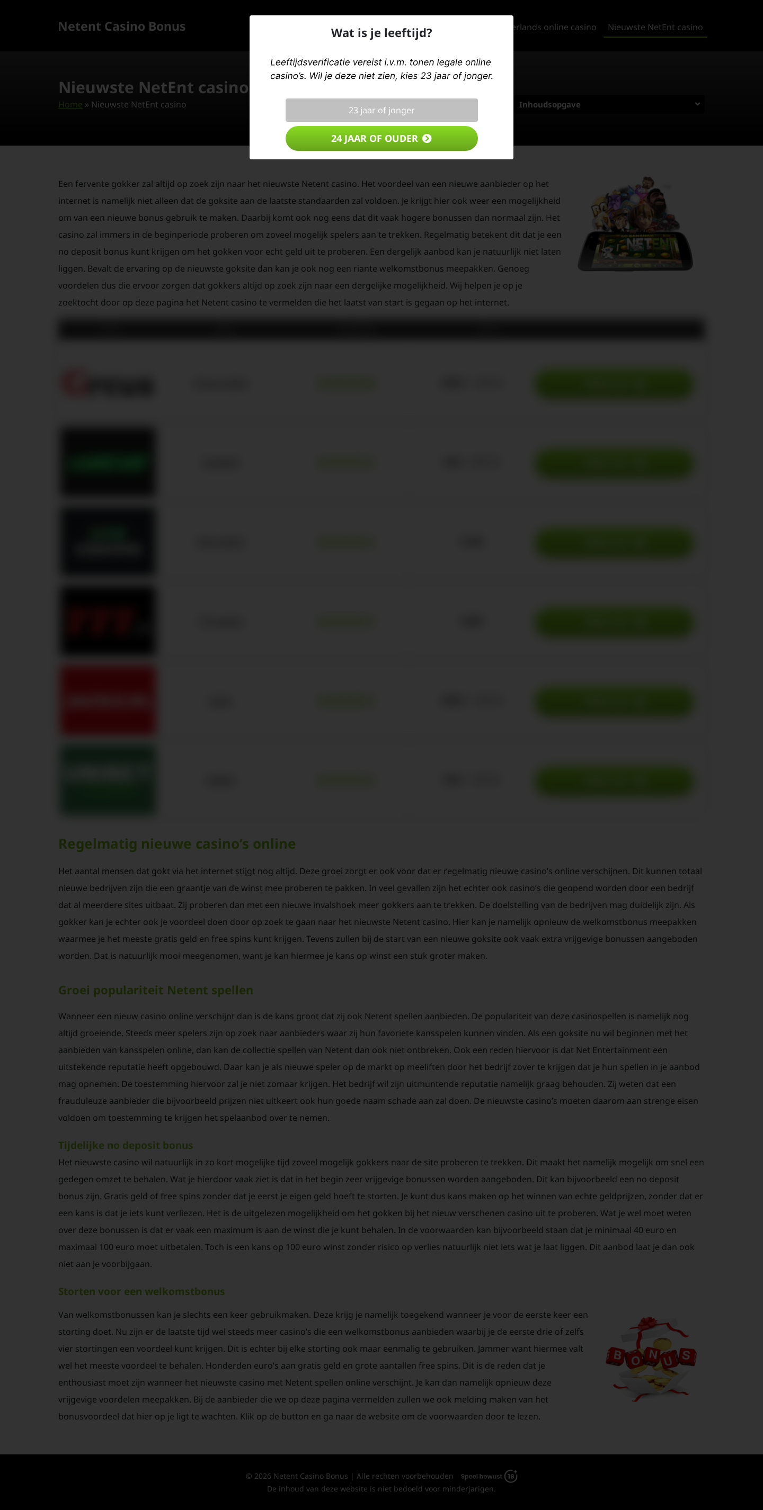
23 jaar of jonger (382, 110)
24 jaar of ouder (374, 138)
